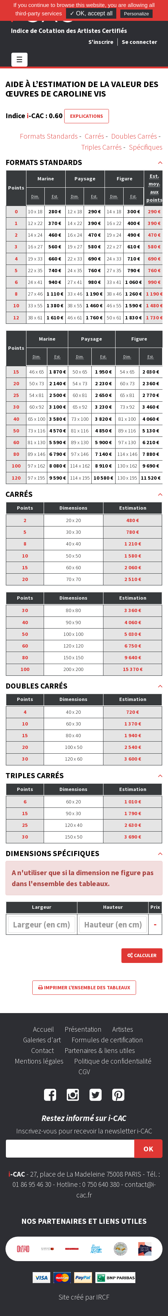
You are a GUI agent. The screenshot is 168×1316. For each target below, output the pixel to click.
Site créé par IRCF (84, 1297)
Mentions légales (39, 1061)
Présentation (83, 1029)
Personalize (136, 13)
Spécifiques (145, 146)
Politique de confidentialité (112, 1061)
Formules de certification (107, 1039)
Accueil (43, 1029)
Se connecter (139, 41)
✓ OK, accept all (91, 13)
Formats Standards (49, 135)
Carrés (94, 135)
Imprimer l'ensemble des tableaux (84, 987)
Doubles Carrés (134, 135)
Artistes (122, 1029)
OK (148, 1148)
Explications (86, 116)
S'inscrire (100, 41)
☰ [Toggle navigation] (19, 59)
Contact (42, 1050)
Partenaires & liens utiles (100, 1050)
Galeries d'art (42, 1039)
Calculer (142, 955)
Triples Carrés (101, 146)
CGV (84, 1071)
